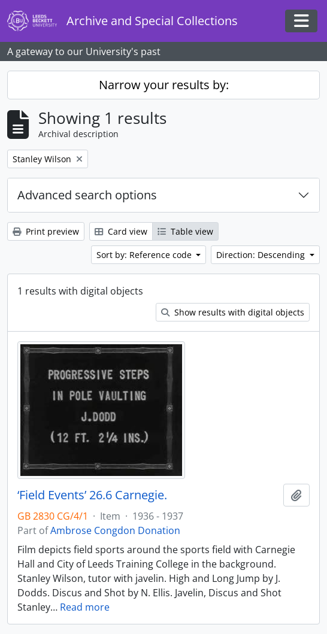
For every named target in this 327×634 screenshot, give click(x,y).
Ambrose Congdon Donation (115, 530)
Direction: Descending (261, 254)
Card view (121, 231)
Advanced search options (87, 195)
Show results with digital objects (232, 312)
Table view (185, 231)
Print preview (46, 231)
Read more (85, 607)
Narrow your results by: (164, 85)
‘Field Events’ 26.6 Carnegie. (92, 495)
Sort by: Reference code (145, 254)
